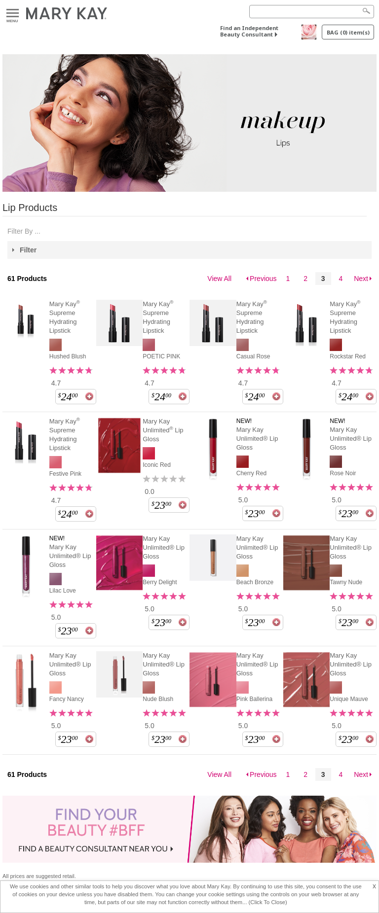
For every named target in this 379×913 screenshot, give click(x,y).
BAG (348, 32)
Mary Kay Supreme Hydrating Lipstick (64, 317)
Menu (12, 13)
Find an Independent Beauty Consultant (249, 31)
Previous (263, 278)
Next (361, 278)
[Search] (311, 11)
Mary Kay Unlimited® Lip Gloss (257, 438)
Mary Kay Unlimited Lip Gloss (163, 430)
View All (219, 278)
